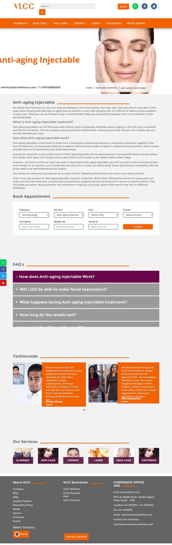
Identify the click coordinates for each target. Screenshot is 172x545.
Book (123, 6)
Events (17, 521)
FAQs (16, 497)
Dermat (80, 23)
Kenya (21, 534)
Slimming (21, 23)
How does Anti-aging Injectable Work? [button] (57, 276)
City (90, 209)
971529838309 (49, 87)
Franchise (18, 517)
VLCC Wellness (71, 489)
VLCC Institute (71, 500)
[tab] (86, 277)
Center (127, 209)
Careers (17, 513)
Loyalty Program (22, 501)
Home (89, 88)
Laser (96, 23)
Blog (15, 493)
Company (18, 489)
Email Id (93, 221)
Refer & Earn (136, 23)
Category (24, 209)
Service (58, 209)
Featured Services (106, 88)
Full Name (25, 221)
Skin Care (41, 23)
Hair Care (61, 23)
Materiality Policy (23, 505)
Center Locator (76, 536)
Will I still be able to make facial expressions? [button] (63, 289)
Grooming (114, 23)
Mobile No (59, 221)
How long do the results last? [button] (47, 314)
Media (16, 509)
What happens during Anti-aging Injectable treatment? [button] (73, 302)
